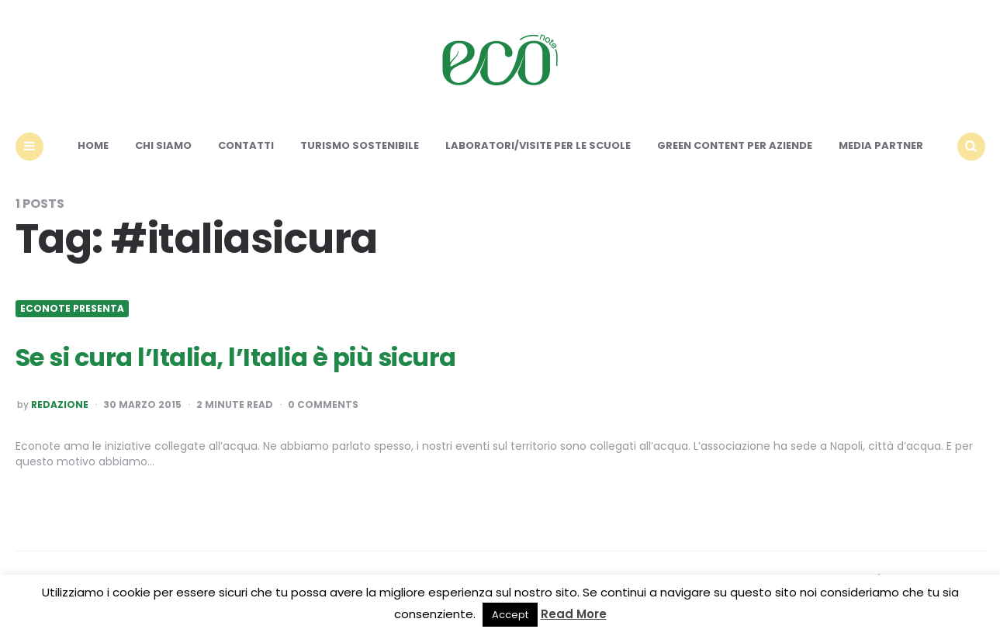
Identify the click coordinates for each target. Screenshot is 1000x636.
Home (93, 145)
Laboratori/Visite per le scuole (538, 145)
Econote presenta (72, 308)
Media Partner (881, 145)
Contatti (246, 145)
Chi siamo (163, 145)
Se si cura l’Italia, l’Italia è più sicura (236, 357)
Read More (574, 614)
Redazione (59, 404)
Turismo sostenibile (359, 145)
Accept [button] (510, 614)
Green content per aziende (734, 145)
